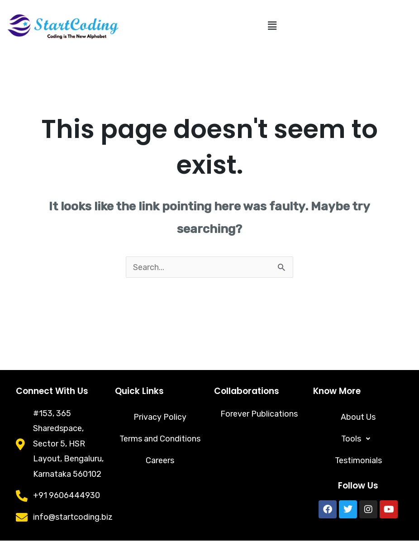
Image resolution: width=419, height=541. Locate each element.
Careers (160, 461)
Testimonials (358, 461)
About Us (358, 417)
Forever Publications (259, 414)
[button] (272, 25)
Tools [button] (358, 439)
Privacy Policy (159, 417)
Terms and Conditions (160, 439)
